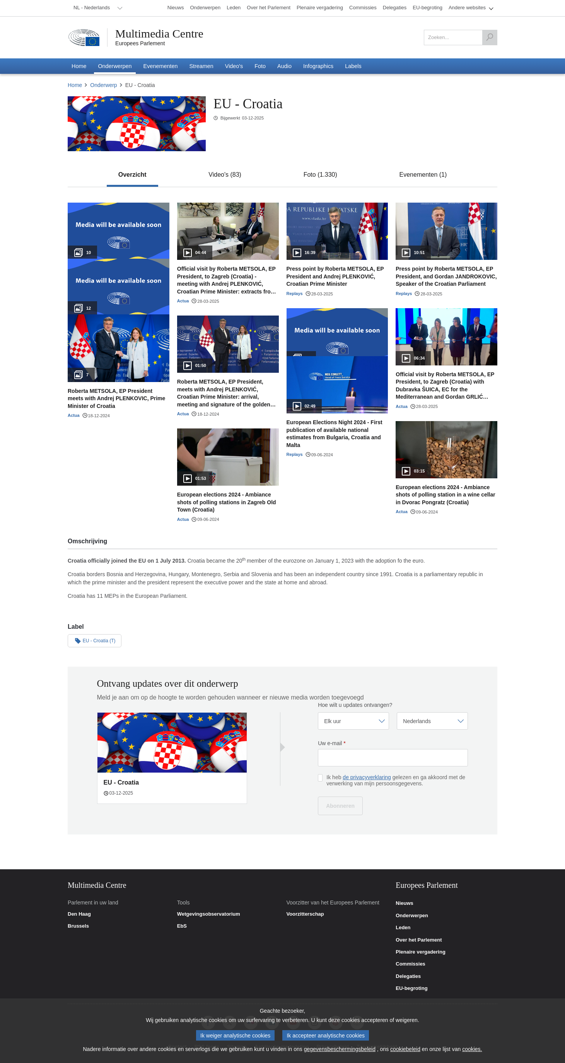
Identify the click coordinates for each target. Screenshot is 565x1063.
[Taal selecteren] (432, 721)
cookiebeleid (405, 1049)
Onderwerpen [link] (412, 915)
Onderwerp (103, 85)
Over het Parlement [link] (419, 940)
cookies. (472, 1049)
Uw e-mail (332, 743)
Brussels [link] (78, 926)
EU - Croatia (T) (94, 640)
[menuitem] (97, 8)
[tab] (132, 175)
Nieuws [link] (404, 903)
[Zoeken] (489, 37)
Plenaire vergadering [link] (421, 952)
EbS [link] (182, 926)
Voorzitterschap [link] (305, 914)
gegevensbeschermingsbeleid (340, 1049)
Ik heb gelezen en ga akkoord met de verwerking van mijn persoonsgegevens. (395, 780)
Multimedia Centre (159, 33)
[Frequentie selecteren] (353, 721)
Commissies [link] (410, 964)
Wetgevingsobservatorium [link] (208, 914)
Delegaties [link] (408, 976)
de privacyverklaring (367, 777)
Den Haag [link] (79, 914)
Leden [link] (403, 927)
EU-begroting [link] (411, 988)
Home (75, 85)
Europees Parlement (140, 43)
